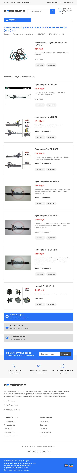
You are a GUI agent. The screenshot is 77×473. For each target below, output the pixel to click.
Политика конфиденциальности (44, 446)
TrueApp (26, 470)
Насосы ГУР (8, 429)
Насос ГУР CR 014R (44, 286)
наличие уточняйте (43, 131)
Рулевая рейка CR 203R (46, 117)
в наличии (39, 59)
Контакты (43, 436)
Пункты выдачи (68, 2)
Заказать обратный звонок (19, 328)
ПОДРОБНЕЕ (51, 65)
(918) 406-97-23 (11, 405)
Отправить (65, 354)
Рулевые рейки (9, 425)
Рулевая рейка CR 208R (46, 149)
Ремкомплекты (9, 432)
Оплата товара (45, 432)
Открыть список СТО (18, 339)
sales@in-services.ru (12, 410)
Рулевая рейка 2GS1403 (47, 181)
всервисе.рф (17, 461)
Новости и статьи (10, 436)
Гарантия (43, 429)
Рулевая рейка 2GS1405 (47, 250)
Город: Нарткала (52, 2)
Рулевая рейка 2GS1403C (47, 215)
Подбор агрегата (10, 421)
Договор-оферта (27, 446)
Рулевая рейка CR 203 (46, 85)
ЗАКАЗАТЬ (40, 65)
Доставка (43, 425)
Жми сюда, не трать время (19, 318)
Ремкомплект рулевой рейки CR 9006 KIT (51, 43)
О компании (44, 421)
